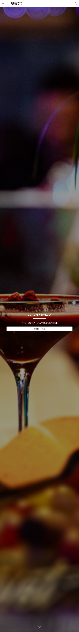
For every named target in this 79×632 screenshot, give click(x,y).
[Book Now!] (39, 328)
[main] (39, 317)
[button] (3, 3)
